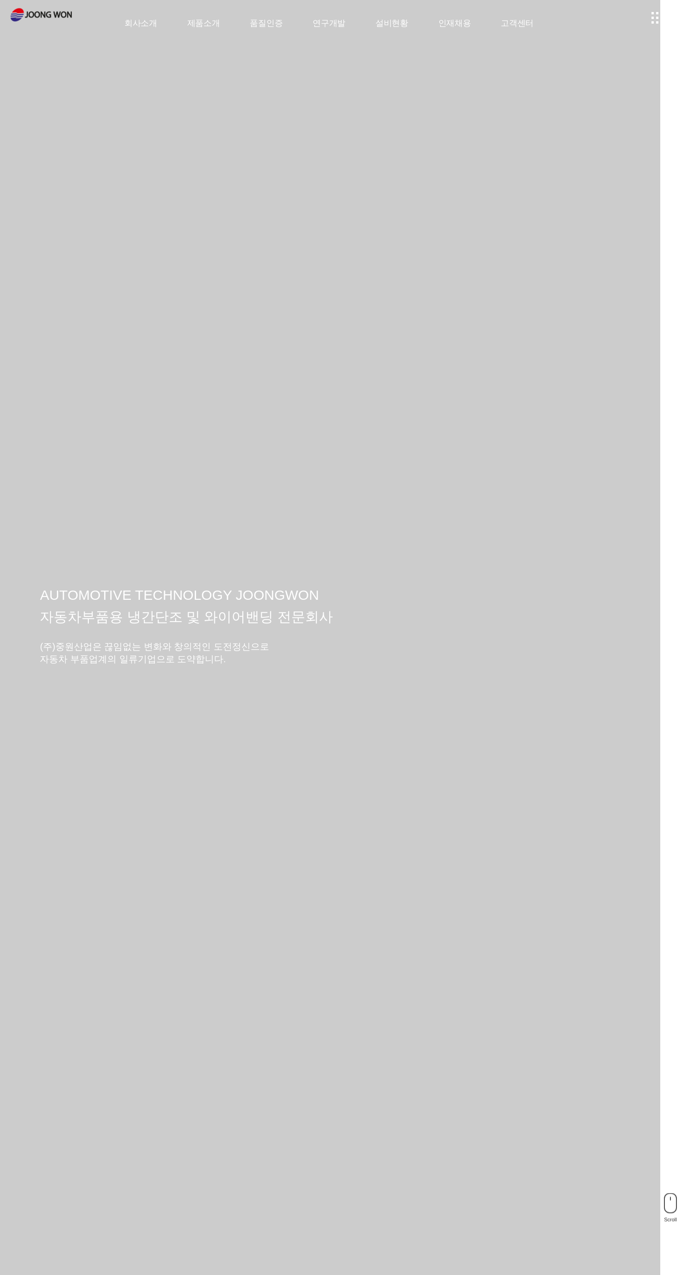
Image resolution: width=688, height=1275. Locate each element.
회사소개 (140, 23)
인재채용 (454, 23)
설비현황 (391, 23)
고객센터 (517, 23)
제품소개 (203, 23)
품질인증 (266, 23)
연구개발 (329, 23)
